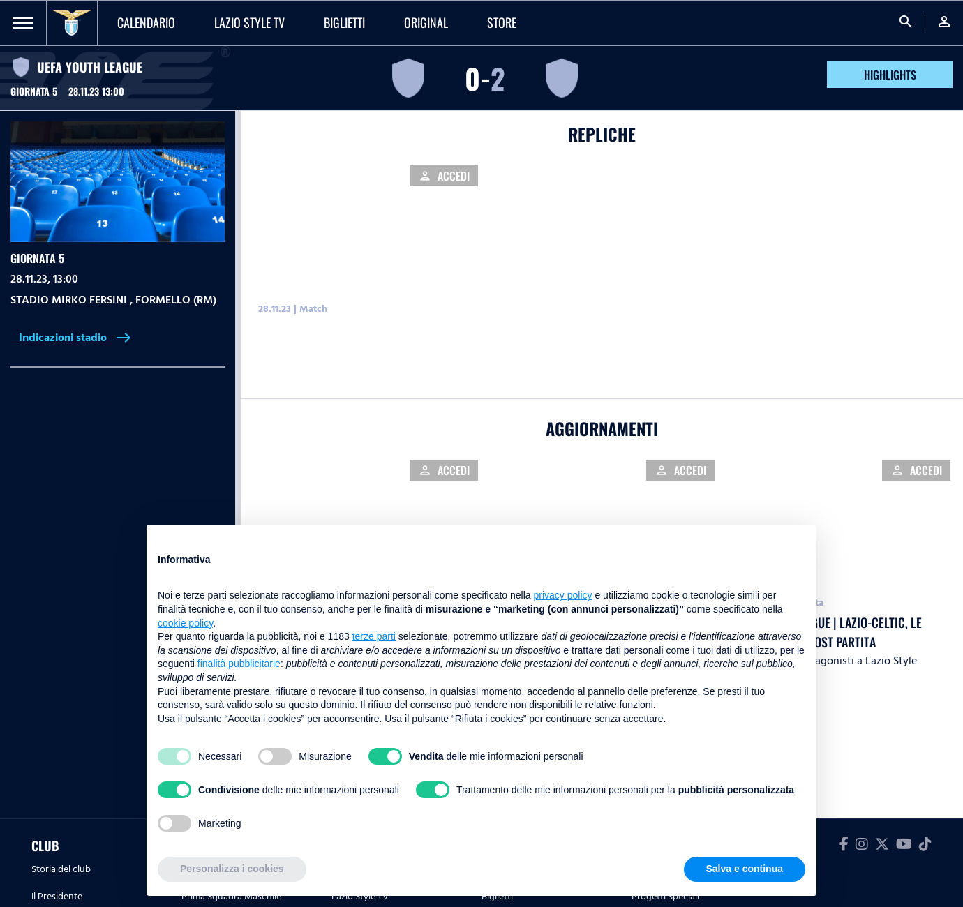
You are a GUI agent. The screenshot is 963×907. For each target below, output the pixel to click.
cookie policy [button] (185, 623)
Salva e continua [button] (744, 868)
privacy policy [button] (563, 595)
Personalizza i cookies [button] (232, 868)
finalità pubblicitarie (239, 663)
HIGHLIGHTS (890, 74)
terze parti (374, 636)
